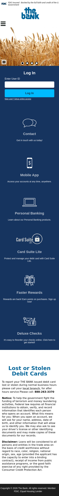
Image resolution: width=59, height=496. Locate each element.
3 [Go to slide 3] (32, 63)
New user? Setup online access (18, 99)
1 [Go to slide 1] (22, 63)
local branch (31, 388)
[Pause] (4, 62)
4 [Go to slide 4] (36, 63)
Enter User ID (12, 78)
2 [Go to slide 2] (27, 63)
